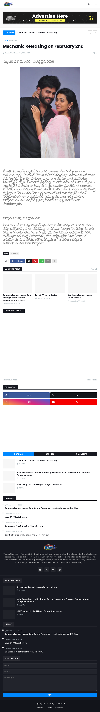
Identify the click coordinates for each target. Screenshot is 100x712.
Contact (59, 707)
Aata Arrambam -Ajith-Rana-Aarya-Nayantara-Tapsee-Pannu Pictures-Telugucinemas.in (54, 473)
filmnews (14, 40)
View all (94, 269)
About (49, 707)
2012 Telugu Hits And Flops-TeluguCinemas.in (39, 484)
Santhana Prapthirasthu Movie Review (80, 296)
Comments (81, 454)
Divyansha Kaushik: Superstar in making (37, 32)
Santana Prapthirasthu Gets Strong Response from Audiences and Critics (17, 297)
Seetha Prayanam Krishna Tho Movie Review (27, 535)
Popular (18, 454)
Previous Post (10, 379)
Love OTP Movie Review (46, 295)
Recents (50, 454)
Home (5, 40)
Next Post (91, 379)
